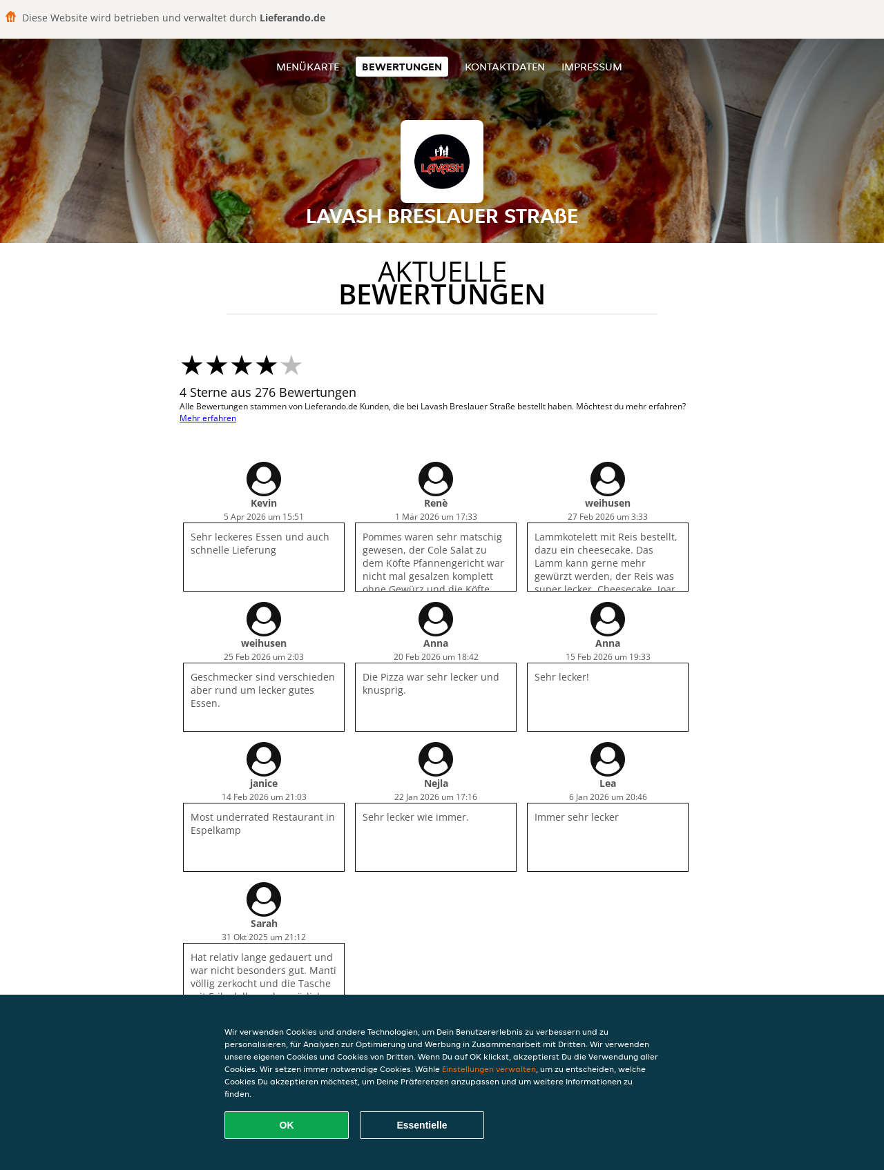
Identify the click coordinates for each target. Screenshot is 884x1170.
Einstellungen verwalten (489, 1069)
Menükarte (307, 66)
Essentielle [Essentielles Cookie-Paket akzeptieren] (421, 1125)
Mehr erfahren (208, 418)
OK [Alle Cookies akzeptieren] (287, 1125)
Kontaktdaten (505, 66)
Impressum (591, 66)
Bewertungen (402, 66)
